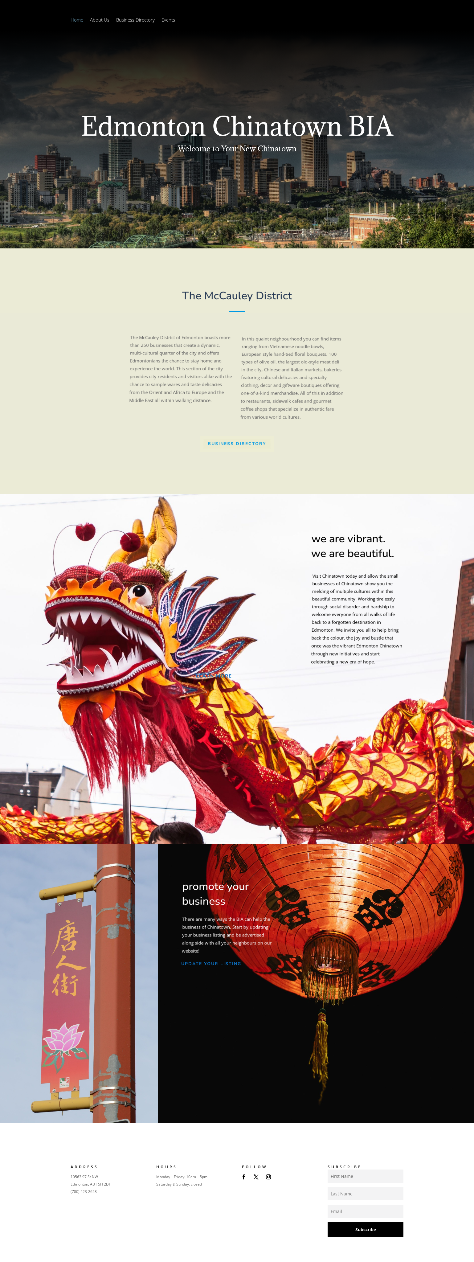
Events (168, 20)
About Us (99, 20)
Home (77, 20)
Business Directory (135, 20)
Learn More (214, 676)
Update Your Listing (211, 964)
